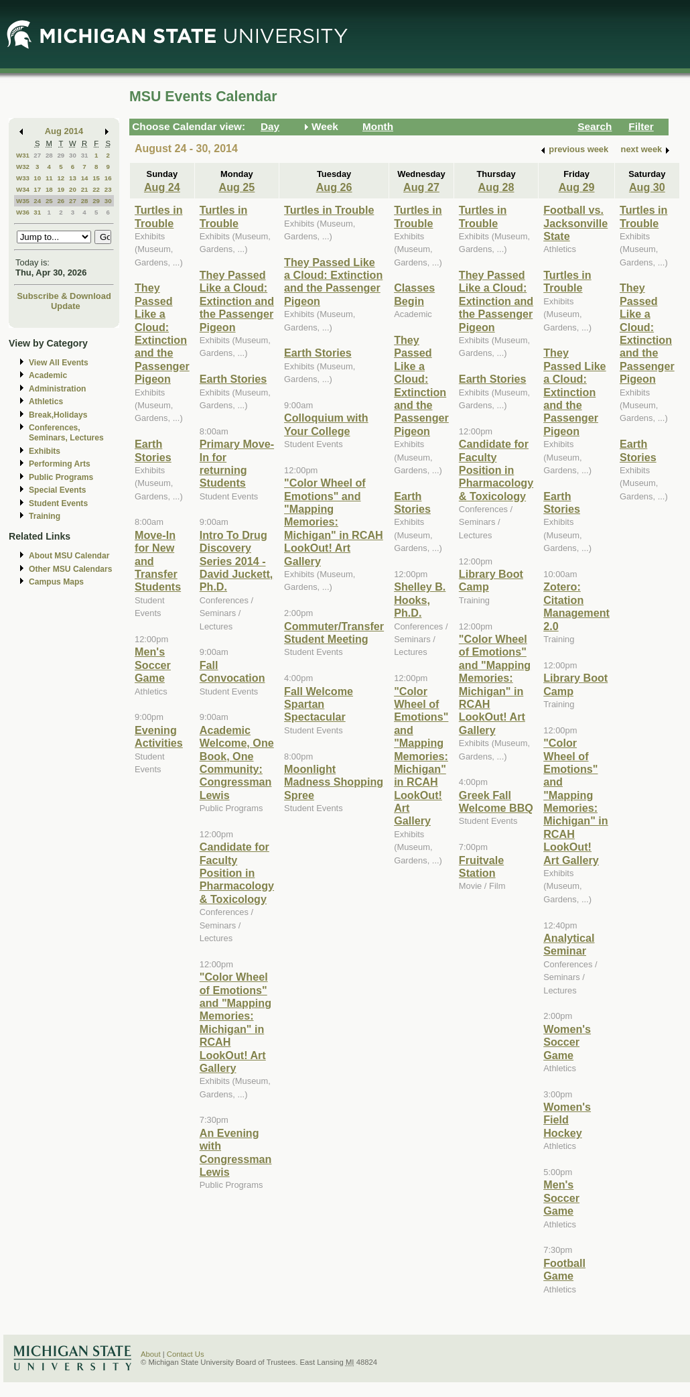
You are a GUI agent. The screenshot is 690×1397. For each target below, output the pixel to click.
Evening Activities (159, 736)
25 (49, 200)
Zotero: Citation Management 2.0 (576, 606)
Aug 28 (496, 187)
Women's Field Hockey (567, 1120)
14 (84, 178)
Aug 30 (647, 187)
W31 (22, 155)
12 (60, 178)
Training (44, 516)
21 (84, 189)
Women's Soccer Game (567, 1042)
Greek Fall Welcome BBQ (496, 801)
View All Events (58, 362)
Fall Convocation (232, 671)
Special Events (57, 490)
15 (96, 178)
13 (72, 178)
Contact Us (185, 1354)
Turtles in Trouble (159, 216)
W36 (22, 212)
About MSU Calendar (69, 555)
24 (37, 200)
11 (49, 178)
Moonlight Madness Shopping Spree (333, 782)
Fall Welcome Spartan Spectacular (318, 704)
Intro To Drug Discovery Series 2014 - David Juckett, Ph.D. (236, 561)
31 (84, 155)
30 (72, 155)
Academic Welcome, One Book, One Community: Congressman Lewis (237, 762)
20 (72, 189)
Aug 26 (334, 187)
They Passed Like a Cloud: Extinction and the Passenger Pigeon (162, 333)
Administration (57, 388)
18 (49, 189)
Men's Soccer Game (153, 665)
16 (108, 178)
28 (49, 155)
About (151, 1354)
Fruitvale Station (481, 866)
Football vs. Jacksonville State (575, 223)
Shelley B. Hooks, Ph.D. (419, 600)
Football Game (564, 1269)
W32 (22, 166)
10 (37, 178)
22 (96, 189)
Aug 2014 (64, 131)
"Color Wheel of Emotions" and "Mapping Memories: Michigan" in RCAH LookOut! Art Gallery (235, 1022)
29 (60, 155)
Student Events (58, 503)
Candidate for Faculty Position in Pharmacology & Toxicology (237, 873)
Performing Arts (59, 464)
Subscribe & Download (64, 296)
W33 (22, 178)
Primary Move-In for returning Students (237, 463)
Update (65, 306)
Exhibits (44, 451)
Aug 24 (162, 187)
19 (60, 189)
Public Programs (61, 477)
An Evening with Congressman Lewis (236, 1152)
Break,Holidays (58, 415)
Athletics (46, 401)
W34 (22, 189)
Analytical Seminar (568, 944)
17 (37, 189)
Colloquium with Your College (326, 424)
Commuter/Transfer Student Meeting (334, 632)
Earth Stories (153, 450)
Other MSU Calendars (71, 569)
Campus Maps (56, 582)
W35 (22, 200)
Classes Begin (414, 294)
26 (60, 200)
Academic (48, 375)
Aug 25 (236, 187)
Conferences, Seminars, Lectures (66, 432)
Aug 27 (421, 187)
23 (108, 189)
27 (37, 155)
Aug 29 (577, 187)
